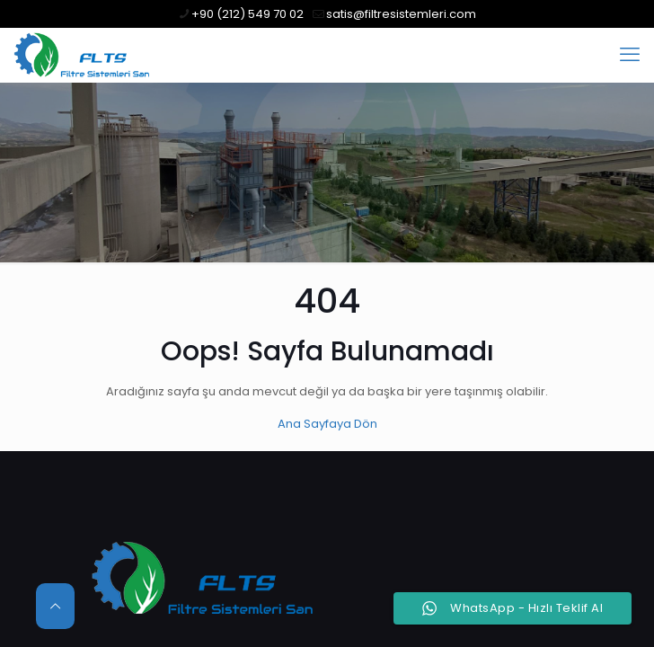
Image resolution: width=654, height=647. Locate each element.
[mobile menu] (629, 55)
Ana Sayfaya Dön (327, 423)
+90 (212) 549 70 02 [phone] (247, 13)
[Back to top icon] (55, 606)
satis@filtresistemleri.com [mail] (401, 13)
